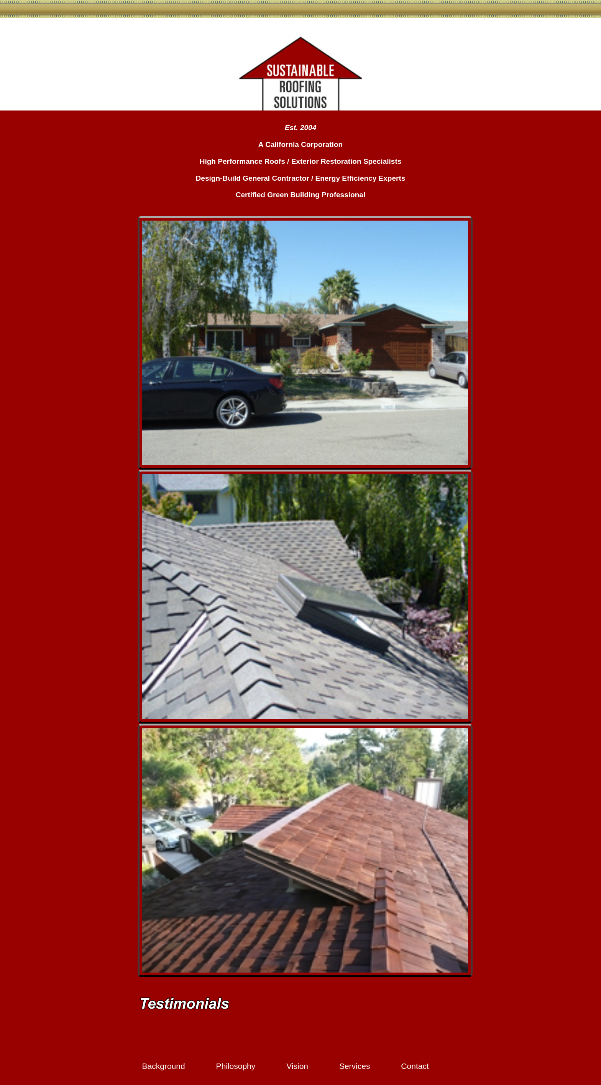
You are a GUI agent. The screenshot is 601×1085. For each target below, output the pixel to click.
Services (354, 1066)
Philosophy (236, 1066)
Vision (297, 1066)
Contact (415, 1066)
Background (163, 1066)
